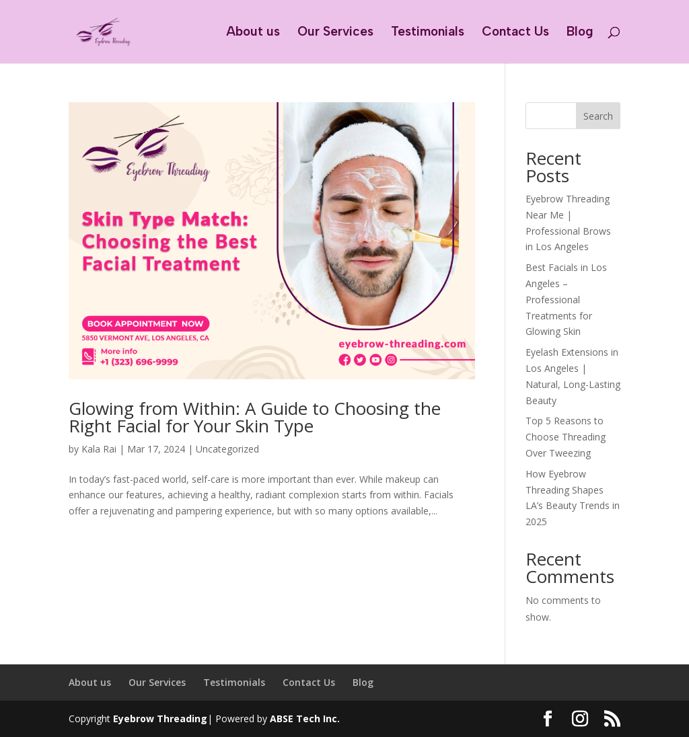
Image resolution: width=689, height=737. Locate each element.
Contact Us (515, 33)
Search (598, 116)
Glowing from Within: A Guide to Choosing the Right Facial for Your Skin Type (255, 417)
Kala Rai (98, 448)
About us (253, 33)
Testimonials (427, 33)
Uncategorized (227, 448)
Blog (580, 33)
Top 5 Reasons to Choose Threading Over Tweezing (565, 436)
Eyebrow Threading (160, 718)
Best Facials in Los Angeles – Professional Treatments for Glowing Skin (566, 299)
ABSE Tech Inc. (305, 718)
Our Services (335, 33)
